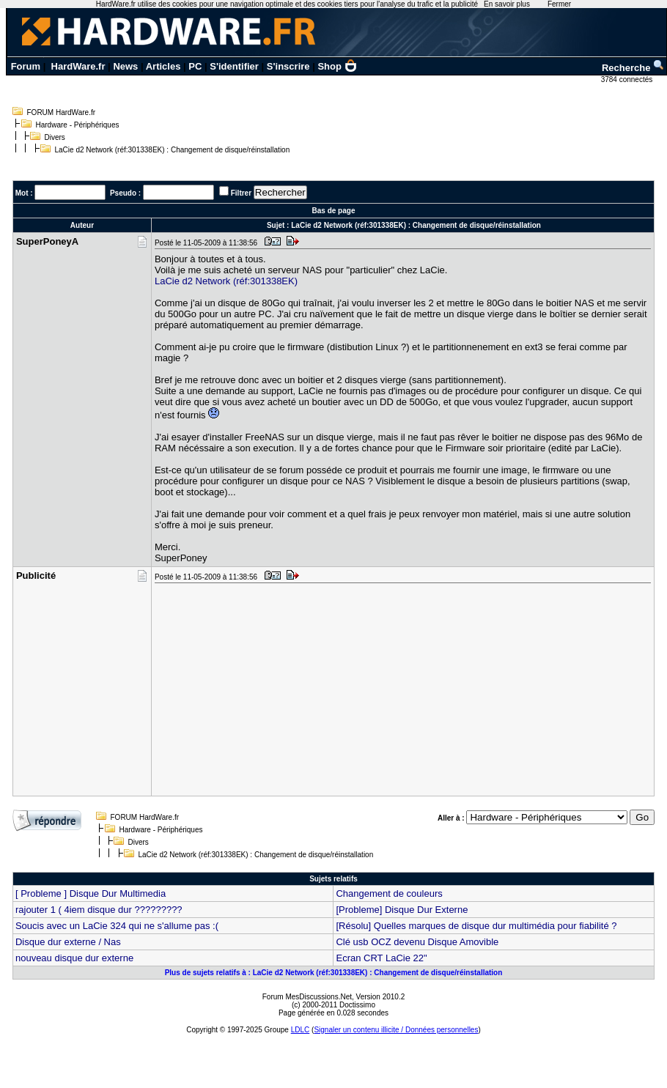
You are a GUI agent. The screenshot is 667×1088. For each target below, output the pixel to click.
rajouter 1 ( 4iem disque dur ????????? (99, 909)
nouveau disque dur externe (74, 957)
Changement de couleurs (389, 893)
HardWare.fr (78, 66)
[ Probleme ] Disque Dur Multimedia (90, 893)
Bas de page (333, 211)
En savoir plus (507, 4)
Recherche (633, 67)
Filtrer (241, 193)
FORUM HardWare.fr (61, 112)
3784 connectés (628, 79)
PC (195, 66)
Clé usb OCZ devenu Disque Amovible (417, 941)
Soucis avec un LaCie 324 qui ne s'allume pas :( (116, 925)
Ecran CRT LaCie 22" (381, 957)
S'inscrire (288, 66)
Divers (55, 137)
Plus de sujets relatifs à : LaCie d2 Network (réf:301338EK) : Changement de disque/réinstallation (334, 973)
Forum (25, 66)
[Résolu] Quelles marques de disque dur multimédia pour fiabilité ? (476, 925)
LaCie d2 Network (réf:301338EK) (226, 280)
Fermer (559, 4)
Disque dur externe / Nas (68, 941)
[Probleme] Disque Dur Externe (402, 909)
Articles (163, 66)
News (125, 66)
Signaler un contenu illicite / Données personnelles (396, 1030)
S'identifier (234, 66)
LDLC (300, 1030)
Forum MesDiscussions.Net (307, 997)
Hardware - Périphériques (77, 125)
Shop (337, 66)
